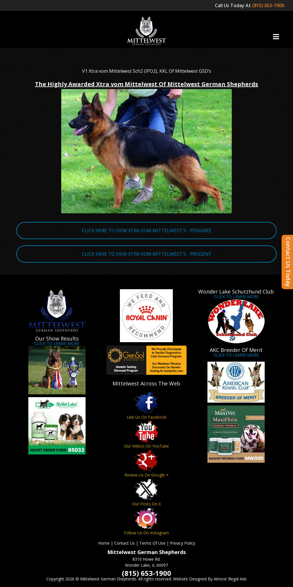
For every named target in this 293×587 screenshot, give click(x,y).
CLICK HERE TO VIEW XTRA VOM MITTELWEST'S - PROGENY (146, 254)
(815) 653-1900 (268, 5)
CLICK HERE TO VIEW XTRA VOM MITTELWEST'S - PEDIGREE (146, 230)
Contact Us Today (288, 262)
